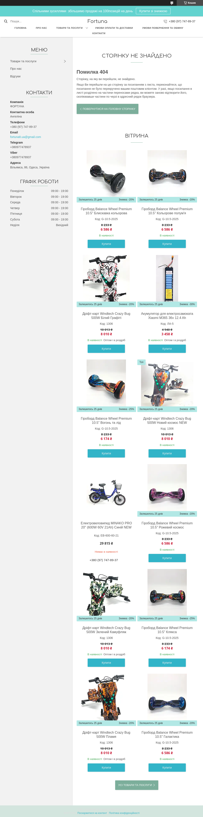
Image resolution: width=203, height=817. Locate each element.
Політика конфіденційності (124, 813)
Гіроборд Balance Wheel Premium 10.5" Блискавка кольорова (106, 211)
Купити (106, 244)
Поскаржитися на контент (92, 813)
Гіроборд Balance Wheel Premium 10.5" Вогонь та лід (106, 420)
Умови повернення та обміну (162, 28)
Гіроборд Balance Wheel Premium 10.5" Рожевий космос (167, 525)
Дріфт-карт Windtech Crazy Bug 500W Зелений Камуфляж (106, 630)
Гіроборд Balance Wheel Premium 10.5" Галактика (167, 734)
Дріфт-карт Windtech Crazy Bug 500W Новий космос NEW (167, 420)
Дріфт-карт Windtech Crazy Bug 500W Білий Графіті (106, 316)
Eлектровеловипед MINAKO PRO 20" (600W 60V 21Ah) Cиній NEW (106, 525)
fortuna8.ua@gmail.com (25, 137)
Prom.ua (121, 809)
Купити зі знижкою (153, 11)
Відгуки (15, 76)
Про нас (41, 28)
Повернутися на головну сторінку (109, 108)
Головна (21, 28)
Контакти (98, 33)
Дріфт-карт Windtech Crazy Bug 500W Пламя (106, 734)
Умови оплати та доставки (114, 28)
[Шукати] (5, 21)
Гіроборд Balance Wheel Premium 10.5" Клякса (167, 630)
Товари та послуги (69, 28)
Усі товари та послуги (135, 785)
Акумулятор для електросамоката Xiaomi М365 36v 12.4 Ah (167, 316)
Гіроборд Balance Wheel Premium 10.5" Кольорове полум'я (167, 211)
